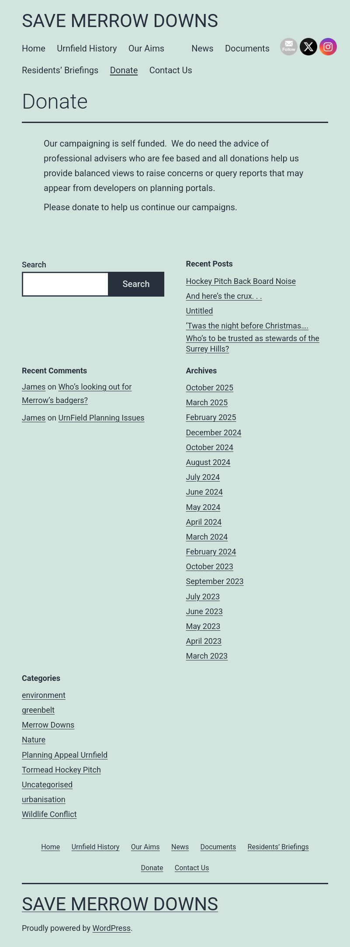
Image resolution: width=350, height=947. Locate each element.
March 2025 (207, 402)
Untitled (199, 310)
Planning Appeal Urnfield (64, 754)
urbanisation (44, 799)
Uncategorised (47, 784)
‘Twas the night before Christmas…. (247, 325)
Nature (33, 739)
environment (44, 695)
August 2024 (208, 462)
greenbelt (38, 710)
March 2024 (207, 536)
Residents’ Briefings (60, 70)
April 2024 (204, 521)
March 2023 (207, 655)
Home (33, 48)
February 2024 (211, 551)
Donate (124, 70)
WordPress (112, 928)
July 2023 (203, 596)
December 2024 (214, 432)
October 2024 (209, 447)
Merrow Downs (48, 724)
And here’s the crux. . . (224, 296)
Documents (247, 48)
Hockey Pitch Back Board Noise (241, 281)
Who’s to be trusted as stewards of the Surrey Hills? (252, 343)
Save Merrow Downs (120, 20)
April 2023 (204, 641)
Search (34, 264)
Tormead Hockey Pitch (61, 769)
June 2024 (204, 491)
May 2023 (203, 626)
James (33, 386)
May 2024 (203, 507)
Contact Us (170, 70)
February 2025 (211, 417)
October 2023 (209, 566)
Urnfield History (87, 48)
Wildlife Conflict (49, 814)
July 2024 (203, 477)
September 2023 (215, 581)
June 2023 (204, 611)
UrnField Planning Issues (101, 417)
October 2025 (209, 387)
